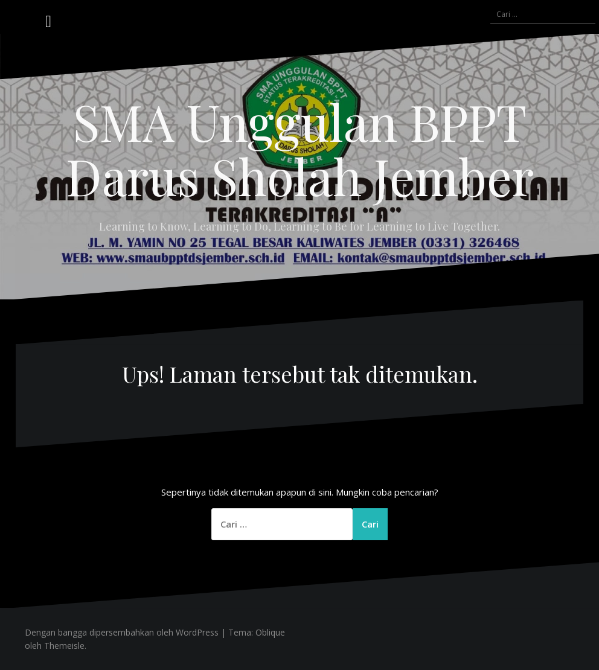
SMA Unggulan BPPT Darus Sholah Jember (300, 148)
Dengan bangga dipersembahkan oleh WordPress (122, 632)
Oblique (270, 632)
